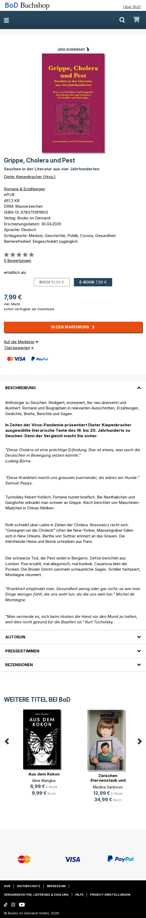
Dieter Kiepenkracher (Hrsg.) (30, 176)
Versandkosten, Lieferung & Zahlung (36, 894)
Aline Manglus (44, 780)
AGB (7, 886)
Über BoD (132, 6)
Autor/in (15, 636)
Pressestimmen (22, 651)
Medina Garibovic (108, 787)
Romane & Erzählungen (24, 188)
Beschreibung (20, 387)
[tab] (73, 384)
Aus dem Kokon (44, 774)
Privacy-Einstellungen (110, 894)
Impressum (56, 886)
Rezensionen (19, 664)
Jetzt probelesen (71, 48)
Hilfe (79, 894)
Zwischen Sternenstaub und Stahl (108, 780)
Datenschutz (28, 886)
